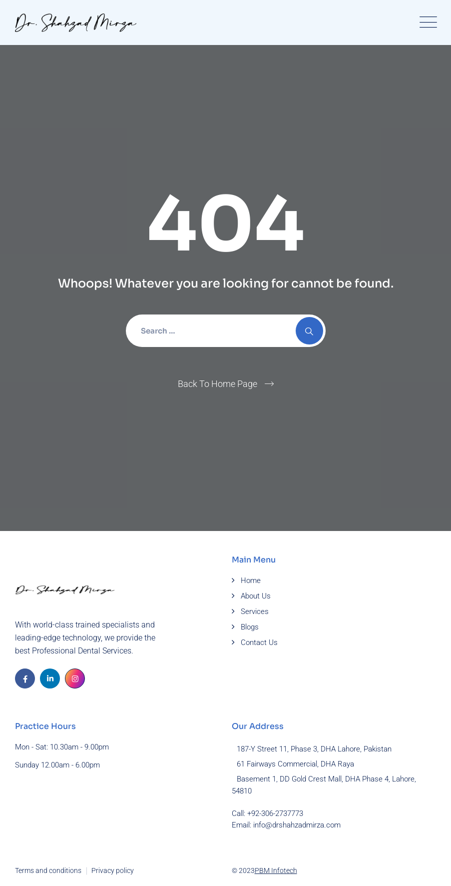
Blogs (250, 627)
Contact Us (259, 642)
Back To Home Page (217, 383)
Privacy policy (112, 870)
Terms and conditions (48, 870)
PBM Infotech (276, 870)
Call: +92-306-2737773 (267, 813)
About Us (256, 596)
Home (251, 580)
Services (255, 611)
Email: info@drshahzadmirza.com (286, 825)
